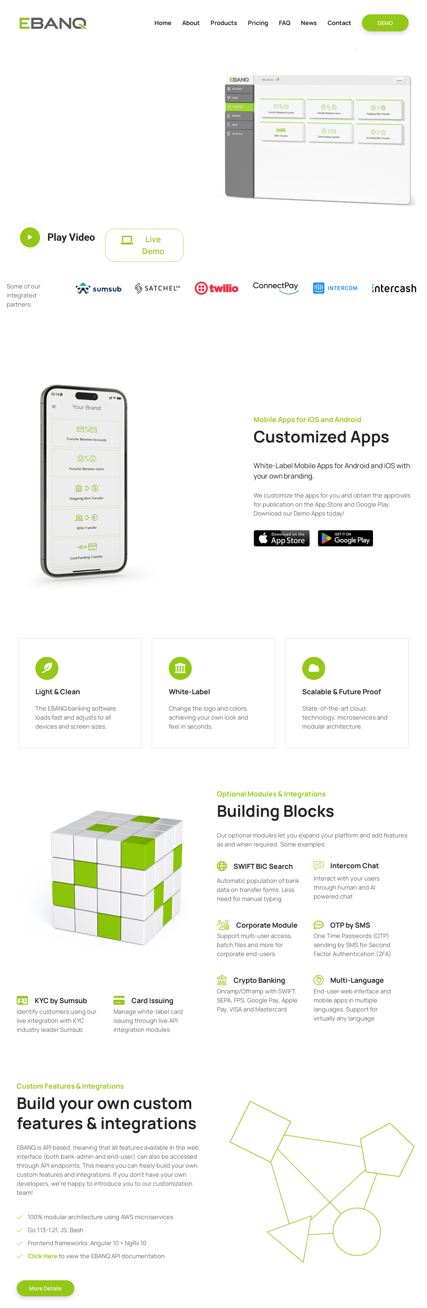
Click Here (43, 1256)
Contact (339, 23)
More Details (45, 1288)
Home (162, 23)
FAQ (284, 23)
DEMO (385, 23)
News (309, 23)
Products (223, 23)
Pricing (258, 23)
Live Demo (142, 245)
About (191, 23)
